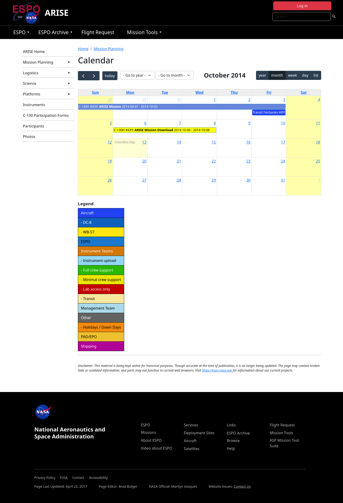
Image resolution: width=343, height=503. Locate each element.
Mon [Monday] (130, 92)
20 (144, 161)
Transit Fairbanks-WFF (269, 112)
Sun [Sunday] (95, 92)
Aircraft (190, 440)
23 (248, 161)
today (110, 75)
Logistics (46, 74)
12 (110, 142)
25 (318, 161)
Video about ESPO (156, 448)
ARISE (57, 12)
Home (83, 48)
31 (283, 180)
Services (191, 425)
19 (110, 161)
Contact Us (242, 486)
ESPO (20, 33)
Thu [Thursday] (234, 92)
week (292, 75)
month (277, 75)
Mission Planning (46, 63)
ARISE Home (34, 51)
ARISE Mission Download (154, 130)
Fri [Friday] (268, 92)
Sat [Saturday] (303, 92)
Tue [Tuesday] (165, 92)
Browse (233, 440)
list (316, 75)
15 (214, 142)
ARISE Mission (110, 106)
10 (283, 123)
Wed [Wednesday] (200, 92)
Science (46, 84)
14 (179, 142)
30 (179, 99)
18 (318, 142)
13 (144, 142)
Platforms (46, 95)
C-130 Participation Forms (46, 115)
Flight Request (97, 32)
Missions (148, 432)
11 (318, 123)
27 (144, 180)
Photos (29, 136)
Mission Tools (143, 33)
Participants (33, 126)
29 (144, 99)
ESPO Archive (54, 33)
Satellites (191, 448)
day (305, 75)
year (262, 75)
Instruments (34, 104)
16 (248, 142)
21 (179, 161)
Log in (302, 5)
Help (231, 448)
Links (231, 425)
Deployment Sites (199, 432)
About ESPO (151, 440)
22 (214, 161)
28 (110, 99)
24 (283, 161)
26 (110, 180)
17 (283, 142)
